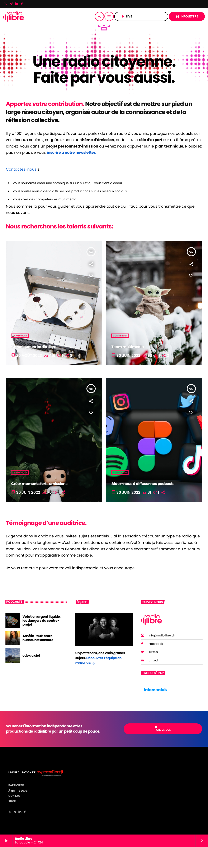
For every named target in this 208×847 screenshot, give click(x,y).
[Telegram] (11, 4)
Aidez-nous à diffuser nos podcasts (142, 483)
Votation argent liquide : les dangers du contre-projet (42, 620)
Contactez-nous (21, 169)
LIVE (141, 16)
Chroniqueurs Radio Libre (33, 347)
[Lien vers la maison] (13, 16)
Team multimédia (127, 347)
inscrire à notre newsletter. (71, 152)
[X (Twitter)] (6, 4)
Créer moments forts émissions (39, 483)
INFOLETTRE (186, 16)
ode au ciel (31, 655)
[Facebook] (22, 4)
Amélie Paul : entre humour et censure (38, 638)
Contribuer (20, 335)
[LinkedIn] (16, 4)
